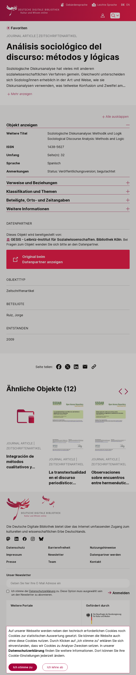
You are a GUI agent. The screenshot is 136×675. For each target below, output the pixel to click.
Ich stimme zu (22, 667)
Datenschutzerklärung (26, 650)
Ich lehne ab (55, 667)
